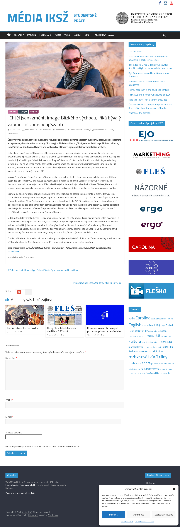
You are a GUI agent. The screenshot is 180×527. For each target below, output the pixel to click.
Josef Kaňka (29, 129)
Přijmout (113, 514)
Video (67, 34)
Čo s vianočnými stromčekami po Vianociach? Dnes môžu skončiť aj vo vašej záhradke (150, 106)
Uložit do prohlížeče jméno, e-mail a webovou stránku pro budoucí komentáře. (43, 446)
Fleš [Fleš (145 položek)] (157, 325)
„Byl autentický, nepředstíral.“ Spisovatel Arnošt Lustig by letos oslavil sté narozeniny (150, 66)
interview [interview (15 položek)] (132, 335)
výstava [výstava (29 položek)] (154, 369)
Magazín (31, 34)
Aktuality (19, 34)
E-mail (9, 416)
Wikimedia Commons (23, 257)
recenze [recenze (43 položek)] (140, 351)
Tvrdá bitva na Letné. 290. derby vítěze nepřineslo (98, 283)
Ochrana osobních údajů (144, 521)
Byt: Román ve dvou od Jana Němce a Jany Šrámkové (149, 74)
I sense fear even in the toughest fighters (149, 90)
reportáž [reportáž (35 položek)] (150, 351)
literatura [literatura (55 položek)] (166, 341)
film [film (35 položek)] (151, 325)
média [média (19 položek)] (154, 347)
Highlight (23, 111)
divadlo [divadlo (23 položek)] (159, 318)
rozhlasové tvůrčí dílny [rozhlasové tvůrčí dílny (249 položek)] (148, 357)
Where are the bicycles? (140, 113)
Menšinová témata (104, 34)
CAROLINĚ (14, 251)
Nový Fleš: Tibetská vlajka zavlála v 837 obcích (62, 329)
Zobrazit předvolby (164, 514)
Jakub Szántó (98, 129)
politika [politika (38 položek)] (168, 347)
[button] (173, 489)
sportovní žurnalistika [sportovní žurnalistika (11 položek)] (159, 363)
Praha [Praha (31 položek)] (132, 351)
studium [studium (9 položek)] (171, 363)
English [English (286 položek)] (135, 325)
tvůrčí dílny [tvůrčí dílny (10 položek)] (133, 369)
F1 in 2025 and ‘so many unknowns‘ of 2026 (149, 94)
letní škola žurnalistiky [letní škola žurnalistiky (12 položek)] (150, 342)
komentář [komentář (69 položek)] (153, 335)
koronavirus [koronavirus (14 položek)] (166, 335)
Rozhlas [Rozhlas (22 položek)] (159, 351)
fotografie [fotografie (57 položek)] (140, 330)
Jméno (9, 399)
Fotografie (45, 34)
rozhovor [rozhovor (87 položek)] (135, 363)
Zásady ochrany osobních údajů (19, 493)
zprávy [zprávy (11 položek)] (142, 373)
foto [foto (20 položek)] (131, 331)
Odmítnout (138, 514)
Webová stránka (13, 432)
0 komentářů (59, 129)
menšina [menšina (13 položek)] (147, 347)
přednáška (109, 129)
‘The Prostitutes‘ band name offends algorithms (147, 83)
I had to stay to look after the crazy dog (148, 99)
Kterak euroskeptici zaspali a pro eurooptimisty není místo (104, 329)
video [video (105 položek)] (146, 368)
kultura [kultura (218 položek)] (135, 341)
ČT (91, 129)
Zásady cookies (127, 521)
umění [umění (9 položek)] (139, 369)
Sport (88, 34)
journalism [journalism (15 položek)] (141, 335)
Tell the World (135, 51)
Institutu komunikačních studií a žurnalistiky (32, 483)
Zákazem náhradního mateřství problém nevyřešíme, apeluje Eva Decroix (148, 58)
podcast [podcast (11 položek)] (161, 347)
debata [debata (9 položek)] (153, 319)
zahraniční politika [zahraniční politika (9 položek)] (165, 369)
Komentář (11, 358)
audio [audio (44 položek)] (132, 318)
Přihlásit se (150, 482)
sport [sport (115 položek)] (146, 363)
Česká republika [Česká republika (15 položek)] (152, 373)
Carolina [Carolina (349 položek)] (143, 317)
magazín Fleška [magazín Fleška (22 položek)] (136, 347)
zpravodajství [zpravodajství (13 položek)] (134, 373)
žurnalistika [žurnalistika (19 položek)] (165, 373)
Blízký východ (76, 129)
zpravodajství (13, 133)
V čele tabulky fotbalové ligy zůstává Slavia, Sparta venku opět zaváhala (41, 270)
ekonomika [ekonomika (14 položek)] (168, 318)
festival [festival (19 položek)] (145, 325)
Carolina (86, 129)
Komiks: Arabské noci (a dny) (23, 328)
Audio (58, 34)
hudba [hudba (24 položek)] (163, 331)
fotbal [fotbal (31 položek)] (169, 325)
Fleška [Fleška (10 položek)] (163, 325)
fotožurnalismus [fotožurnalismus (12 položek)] (153, 331)
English (77, 34)
